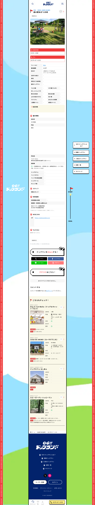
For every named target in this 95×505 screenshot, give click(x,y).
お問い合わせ (58, 488)
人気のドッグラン (81, 159)
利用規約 (35, 488)
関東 (35, 10)
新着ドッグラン (80, 152)
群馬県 (39, 10)
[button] (56, 258)
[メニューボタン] (62, 3)
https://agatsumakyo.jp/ (42, 218)
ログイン (49, 291)
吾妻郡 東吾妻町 (46, 10)
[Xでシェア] (39, 258)
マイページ (79, 171)
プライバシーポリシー (46, 488)
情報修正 (34, 16)
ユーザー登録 (40, 482)
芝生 (44, 65)
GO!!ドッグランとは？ (81, 145)
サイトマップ (47, 491)
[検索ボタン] (32, 3)
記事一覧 (78, 165)
